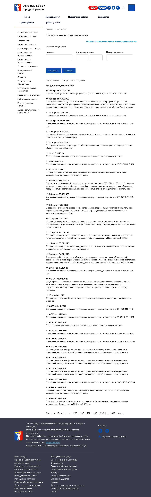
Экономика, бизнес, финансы (64, 460)
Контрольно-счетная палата (27, 466)
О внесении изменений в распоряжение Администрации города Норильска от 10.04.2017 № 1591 (90, 317)
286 (75, 413)
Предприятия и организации (64, 469)
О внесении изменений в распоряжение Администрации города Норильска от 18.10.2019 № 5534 (90, 164)
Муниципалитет (53, 17)
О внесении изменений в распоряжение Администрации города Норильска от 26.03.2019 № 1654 (90, 382)
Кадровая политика (23, 488)
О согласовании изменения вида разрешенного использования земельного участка (84, 156)
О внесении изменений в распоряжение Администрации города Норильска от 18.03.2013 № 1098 (90, 333)
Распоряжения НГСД (27, 44)
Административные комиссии (27, 472)
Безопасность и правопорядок (65, 488)
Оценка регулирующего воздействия (29, 111)
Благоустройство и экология (64, 466)
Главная (49, 29)
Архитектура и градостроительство (67, 485)
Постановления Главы (27, 32)
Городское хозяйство (61, 475)
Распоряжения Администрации (25, 61)
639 (113, 413)
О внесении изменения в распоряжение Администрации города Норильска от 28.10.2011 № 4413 (89, 309)
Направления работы (78, 17)
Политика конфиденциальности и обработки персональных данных (57, 436)
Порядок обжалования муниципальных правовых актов (111, 41)
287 (82, 413)
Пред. (60, 413)
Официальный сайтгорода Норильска (29, 8)
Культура (55, 472)
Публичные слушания (27, 99)
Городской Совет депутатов (27, 460)
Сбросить (81, 80)
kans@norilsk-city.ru (78, 445)
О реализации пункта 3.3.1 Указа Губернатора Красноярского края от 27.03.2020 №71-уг (86, 93)
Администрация (21, 463)
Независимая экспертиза (29, 95)
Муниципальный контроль (25, 71)
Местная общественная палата (28, 482)
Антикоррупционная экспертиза (27, 89)
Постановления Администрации (25, 54)
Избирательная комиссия (26, 469)
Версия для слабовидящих (114, 436)
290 (102, 413)
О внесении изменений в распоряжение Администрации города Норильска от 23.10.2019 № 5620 (90, 341)
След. (121, 413)
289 (95, 413)
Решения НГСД (24, 40)
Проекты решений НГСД (29, 48)
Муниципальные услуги (61, 456)
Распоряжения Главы (27, 36)
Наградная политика (23, 491)
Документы (103, 17)
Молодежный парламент (25, 475)
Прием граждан (27, 22)
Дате (73, 80)
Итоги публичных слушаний (25, 104)
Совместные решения (27, 66)
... (69, 413)
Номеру (65, 80)
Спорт (54, 491)
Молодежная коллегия (24, 479)
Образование (57, 463)
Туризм (54, 482)
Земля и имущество (60, 479)
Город (27, 17)
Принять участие (52, 22)
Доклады (22, 77)
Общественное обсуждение (24, 82)
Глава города (20, 456)
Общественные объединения (27, 485)
